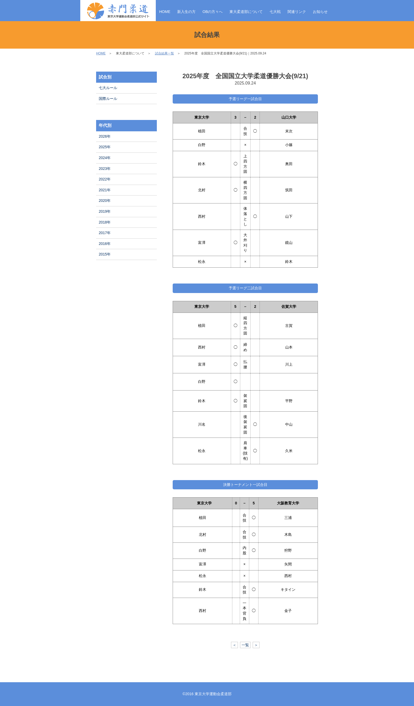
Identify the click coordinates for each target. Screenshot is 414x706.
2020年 (105, 200)
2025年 (105, 147)
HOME (164, 12)
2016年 (105, 243)
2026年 (105, 136)
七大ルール (108, 88)
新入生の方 (186, 12)
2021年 (105, 190)
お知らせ (320, 12)
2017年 (105, 233)
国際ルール (108, 98)
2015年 (105, 254)
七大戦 (275, 12)
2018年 (105, 222)
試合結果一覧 (164, 53)
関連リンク (297, 12)
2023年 (105, 168)
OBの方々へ (213, 12)
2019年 (105, 211)
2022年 (105, 179)
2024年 (105, 158)
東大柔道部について (246, 12)
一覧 (245, 645)
